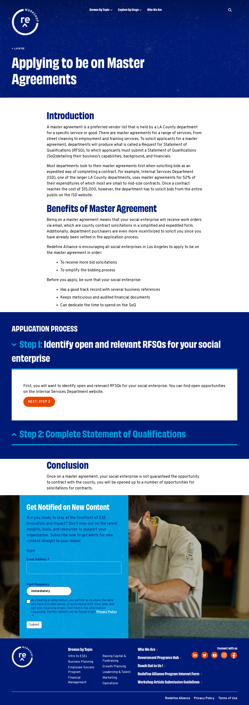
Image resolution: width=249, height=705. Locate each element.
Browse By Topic (99, 9)
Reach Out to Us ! (150, 665)
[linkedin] (195, 655)
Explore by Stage (128, 9)
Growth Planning (114, 667)
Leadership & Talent (117, 672)
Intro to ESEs (77, 656)
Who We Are (154, 9)
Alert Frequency (37, 585)
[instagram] (224, 655)
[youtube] (214, 655)
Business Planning (80, 662)
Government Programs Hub (158, 657)
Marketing (110, 678)
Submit (34, 625)
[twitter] (204, 655)
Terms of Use (227, 698)
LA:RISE (19, 48)
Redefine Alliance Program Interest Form (168, 673)
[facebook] (234, 655)
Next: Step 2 (39, 402)
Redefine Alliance (177, 698)
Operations (110, 683)
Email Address (37, 560)
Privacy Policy (106, 612)
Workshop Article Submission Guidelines (169, 681)
